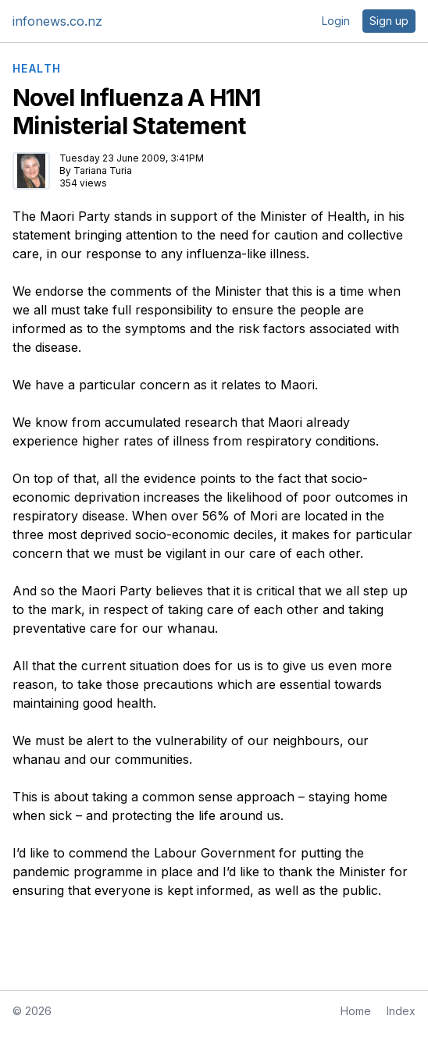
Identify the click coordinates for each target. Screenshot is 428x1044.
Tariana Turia (102, 170)
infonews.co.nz (57, 21)
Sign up (388, 20)
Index (401, 1010)
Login (336, 20)
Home (356, 1010)
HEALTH (36, 68)
